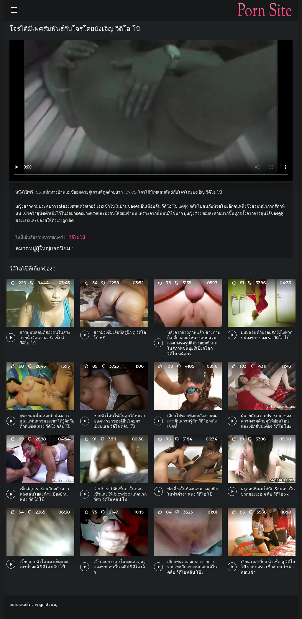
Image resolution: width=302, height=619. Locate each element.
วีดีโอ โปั (77, 237)
